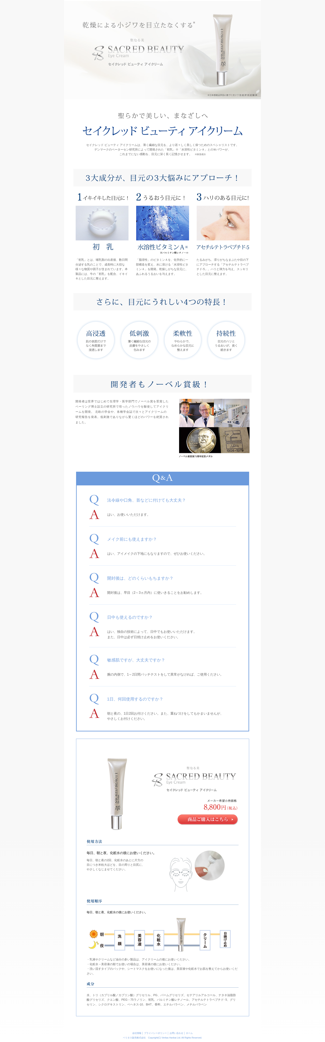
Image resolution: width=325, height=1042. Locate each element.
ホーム (189, 1033)
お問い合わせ (176, 1033)
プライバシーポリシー (155, 1033)
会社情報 (136, 1033)
